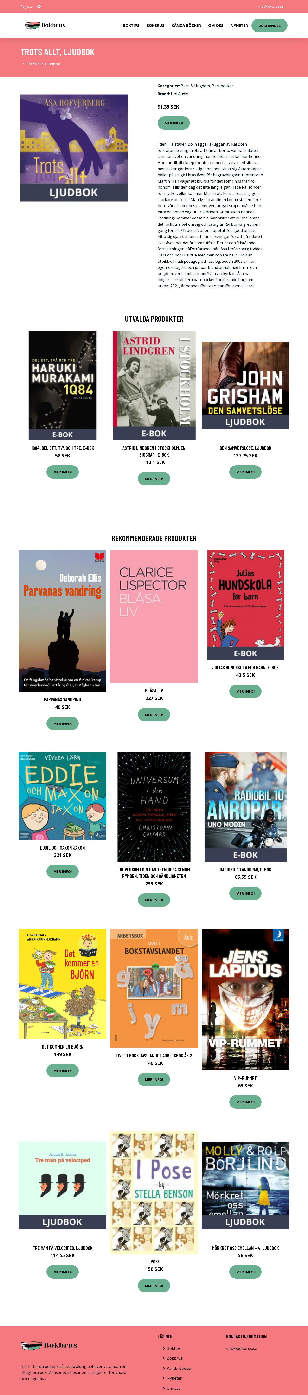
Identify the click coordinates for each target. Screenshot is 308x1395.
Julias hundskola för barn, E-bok (245, 667)
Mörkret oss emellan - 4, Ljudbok (245, 1248)
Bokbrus (155, 25)
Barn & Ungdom (195, 86)
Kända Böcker (186, 25)
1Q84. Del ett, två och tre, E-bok (62, 448)
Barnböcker (222, 86)
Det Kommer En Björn (62, 1046)
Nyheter (239, 25)
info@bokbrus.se (271, 6)
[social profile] (39, 6)
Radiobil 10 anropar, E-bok (245, 869)
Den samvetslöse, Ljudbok (245, 448)
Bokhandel (269, 25)
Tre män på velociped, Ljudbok (63, 1248)
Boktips (131, 25)
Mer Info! (174, 123)
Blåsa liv (154, 690)
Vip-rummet (245, 1078)
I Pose (154, 1261)
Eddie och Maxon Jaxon (62, 848)
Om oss (173, 1388)
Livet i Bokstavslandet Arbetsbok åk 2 (154, 1055)
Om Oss (215, 25)
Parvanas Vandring (62, 699)
